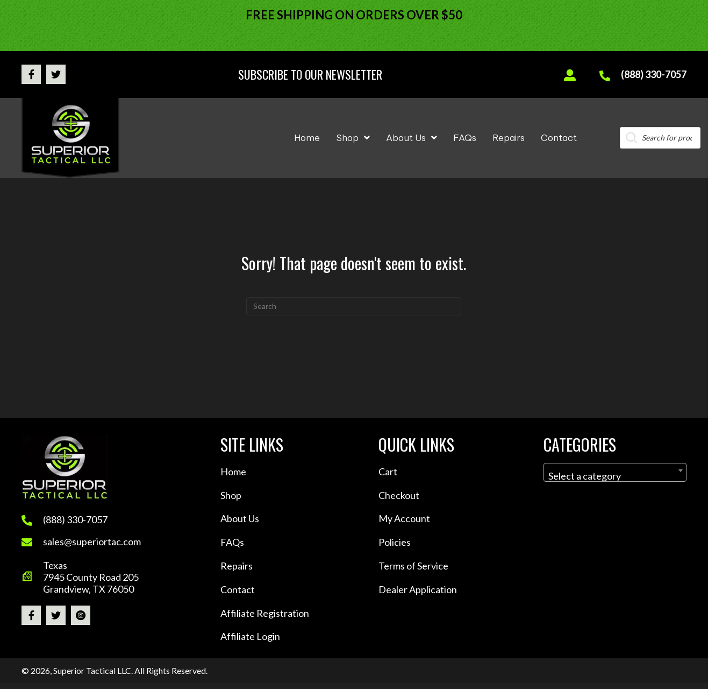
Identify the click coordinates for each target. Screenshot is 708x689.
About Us (239, 518)
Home (233, 471)
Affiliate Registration (264, 613)
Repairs (236, 566)
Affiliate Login (250, 636)
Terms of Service (413, 566)
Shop (230, 495)
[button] (31, 74)
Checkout (398, 495)
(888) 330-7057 (653, 74)
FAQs (232, 542)
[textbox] (615, 475)
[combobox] (614, 472)
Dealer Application (417, 589)
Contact (237, 589)
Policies (394, 542)
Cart (387, 471)
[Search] (353, 306)
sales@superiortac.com (92, 541)
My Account (404, 518)
